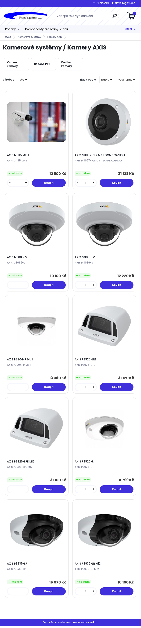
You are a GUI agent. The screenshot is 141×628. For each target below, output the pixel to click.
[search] (115, 17)
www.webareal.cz (85, 624)
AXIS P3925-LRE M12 (21, 463)
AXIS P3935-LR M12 (88, 565)
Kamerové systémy (29, 37)
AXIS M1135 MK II (18, 155)
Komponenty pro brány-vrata (46, 29)
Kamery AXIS (54, 37)
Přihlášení (103, 3)
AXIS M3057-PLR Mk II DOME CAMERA (100, 155)
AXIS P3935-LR (17, 565)
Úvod (8, 37)
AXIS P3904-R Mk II (20, 360)
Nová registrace (125, 3)
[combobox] (107, 79)
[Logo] (25, 16)
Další (128, 29)
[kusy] (18, 183)
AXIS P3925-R (84, 463)
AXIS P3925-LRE (86, 360)
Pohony (10, 29)
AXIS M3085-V (17, 258)
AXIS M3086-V (85, 258)
